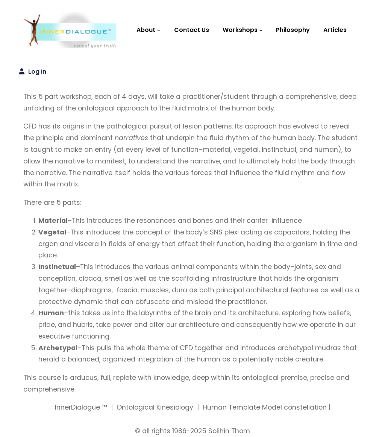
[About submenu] (159, 30)
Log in (37, 71)
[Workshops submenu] (261, 30)
